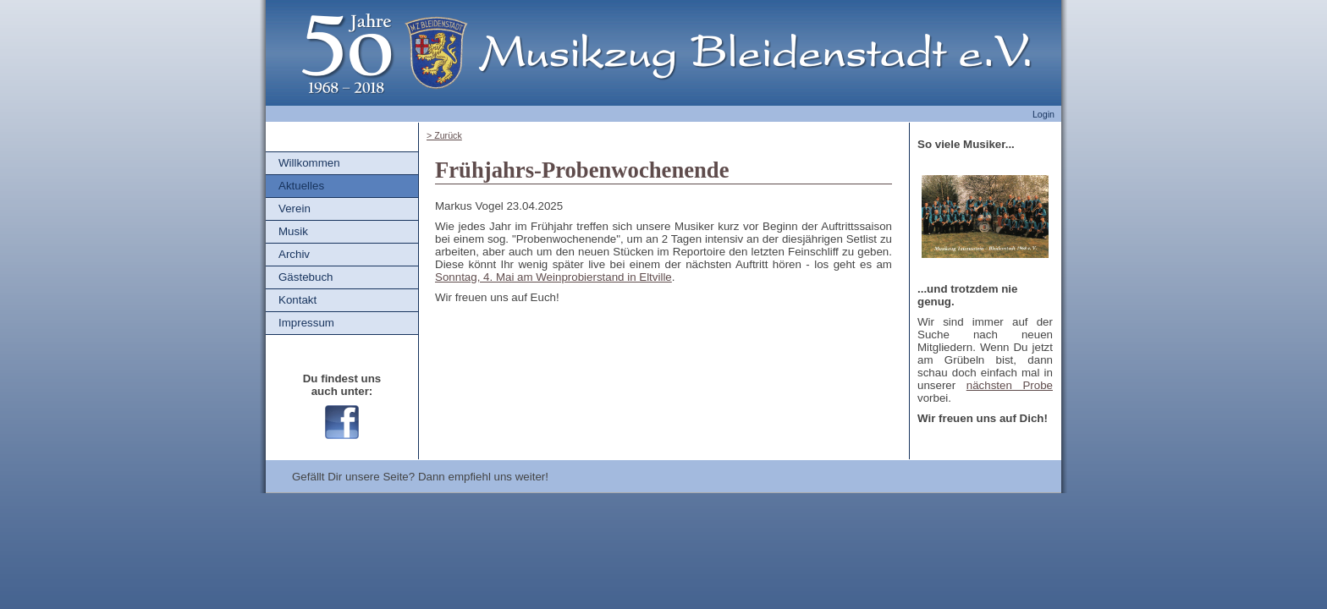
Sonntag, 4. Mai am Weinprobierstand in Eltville (553, 277)
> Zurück (444, 135)
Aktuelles (301, 185)
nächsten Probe (1009, 385)
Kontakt (297, 300)
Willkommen (309, 162)
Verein (294, 208)
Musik (293, 231)
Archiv (294, 254)
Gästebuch (305, 277)
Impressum (306, 322)
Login (1043, 114)
